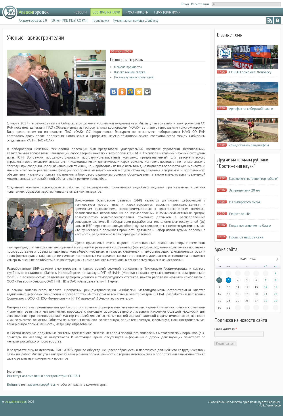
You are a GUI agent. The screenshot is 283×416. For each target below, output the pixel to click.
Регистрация (200, 4)
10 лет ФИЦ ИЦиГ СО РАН (69, 20)
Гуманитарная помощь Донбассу (135, 20)
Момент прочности (128, 67)
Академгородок (16, 402)
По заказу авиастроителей (133, 77)
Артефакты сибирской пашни (251, 108)
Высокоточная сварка (129, 72)
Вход (185, 4)
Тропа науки (100, 20)
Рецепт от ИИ (239, 213)
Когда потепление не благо (250, 225)
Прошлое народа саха (246, 237)
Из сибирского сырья (244, 202)
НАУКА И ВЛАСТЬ (137, 12)
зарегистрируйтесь (41, 384)
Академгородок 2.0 (33, 20)
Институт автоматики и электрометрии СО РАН (43, 375)
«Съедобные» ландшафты (249, 145)
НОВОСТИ (80, 12)
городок (34, 11)
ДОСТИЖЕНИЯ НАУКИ (106, 12)
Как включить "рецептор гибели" (253, 178)
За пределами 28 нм (244, 190)
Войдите (13, 384)
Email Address (225, 329)
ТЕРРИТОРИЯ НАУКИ (167, 12)
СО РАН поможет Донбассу (250, 72)
